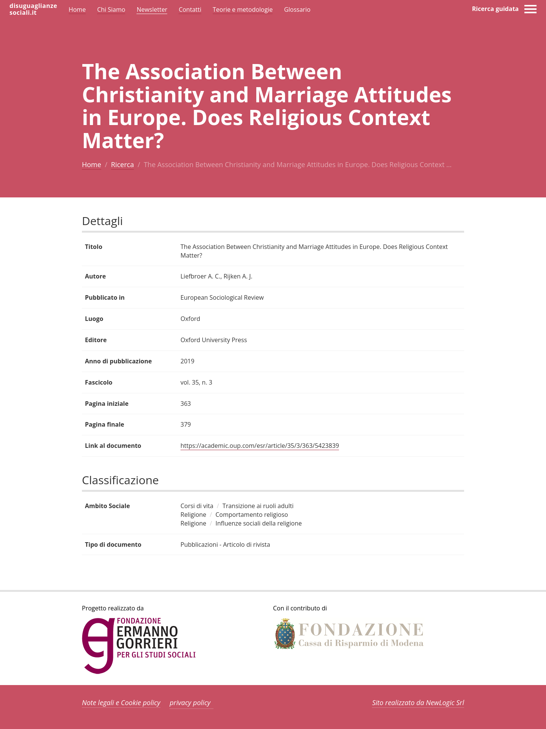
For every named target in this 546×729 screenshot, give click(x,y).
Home (91, 164)
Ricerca (122, 164)
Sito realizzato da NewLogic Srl (418, 702)
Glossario (297, 9)
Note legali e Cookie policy (121, 702)
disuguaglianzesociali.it (33, 9)
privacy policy (189, 702)
